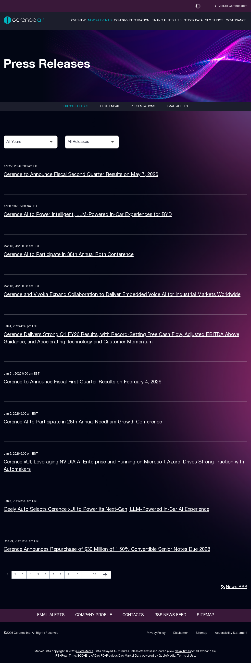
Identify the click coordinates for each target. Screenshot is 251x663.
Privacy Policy (156, 633)
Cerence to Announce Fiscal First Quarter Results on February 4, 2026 (82, 382)
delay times (183, 651)
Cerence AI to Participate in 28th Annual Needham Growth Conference (83, 422)
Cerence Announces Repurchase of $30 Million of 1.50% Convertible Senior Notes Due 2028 (107, 549)
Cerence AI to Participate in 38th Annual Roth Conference (69, 255)
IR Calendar (109, 106)
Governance (236, 20)
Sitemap (205, 615)
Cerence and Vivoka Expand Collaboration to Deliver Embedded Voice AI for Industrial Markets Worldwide (122, 295)
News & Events (100, 20)
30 (96, 574)
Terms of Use (186, 655)
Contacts (133, 615)
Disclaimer (180, 633)
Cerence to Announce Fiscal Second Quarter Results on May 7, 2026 (81, 175)
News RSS (233, 587)
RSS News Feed (170, 615)
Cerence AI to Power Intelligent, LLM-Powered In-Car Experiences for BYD (88, 215)
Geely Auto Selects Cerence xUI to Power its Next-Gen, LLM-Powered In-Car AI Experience (106, 509)
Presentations (143, 106)
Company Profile (93, 615)
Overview (78, 20)
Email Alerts (177, 106)
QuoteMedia (84, 651)
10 (78, 574)
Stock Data (193, 20)
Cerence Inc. (22, 633)
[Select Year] (31, 142)
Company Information (131, 20)
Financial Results (166, 20)
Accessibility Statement (231, 633)
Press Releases (75, 106)
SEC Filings (214, 20)
